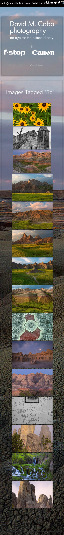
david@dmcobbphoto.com (15, 3)
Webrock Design (36, 65)
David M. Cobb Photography (32, 30)
